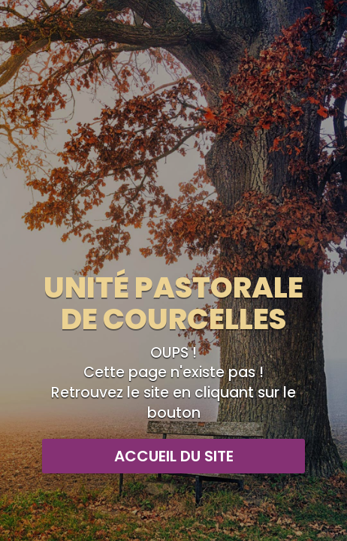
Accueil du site (174, 456)
